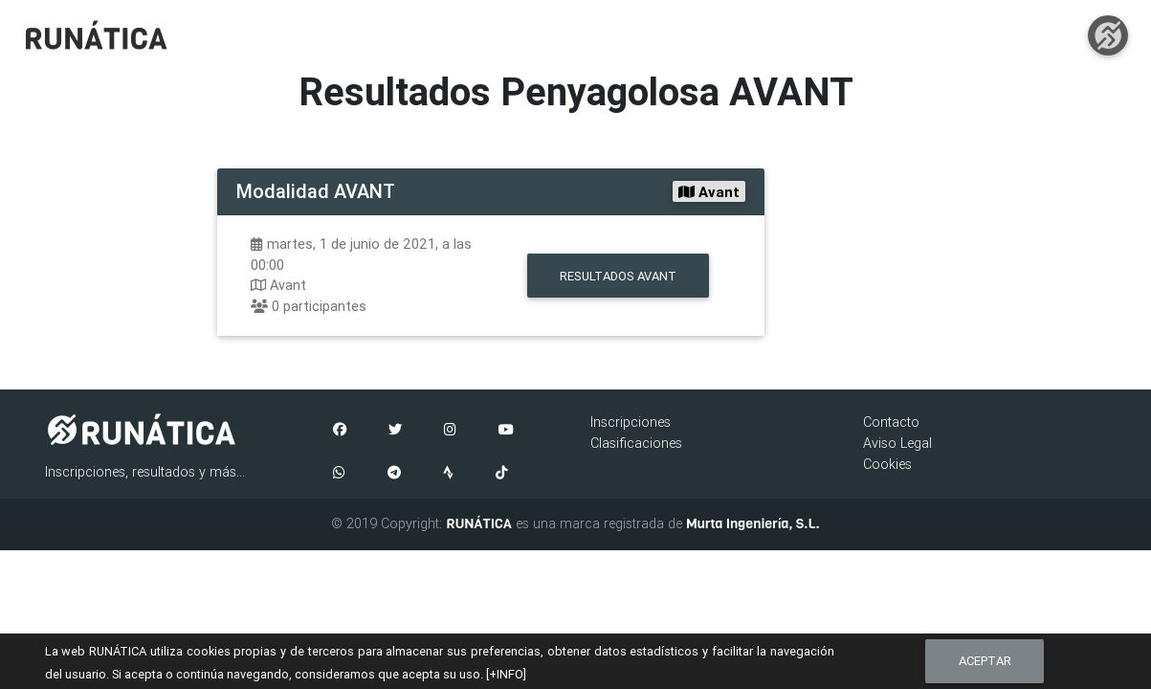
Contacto (891, 422)
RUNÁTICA (479, 523)
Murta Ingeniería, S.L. (753, 523)
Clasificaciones (636, 443)
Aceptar (985, 661)
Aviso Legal (897, 443)
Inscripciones (630, 422)
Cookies (887, 464)
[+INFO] (506, 674)
